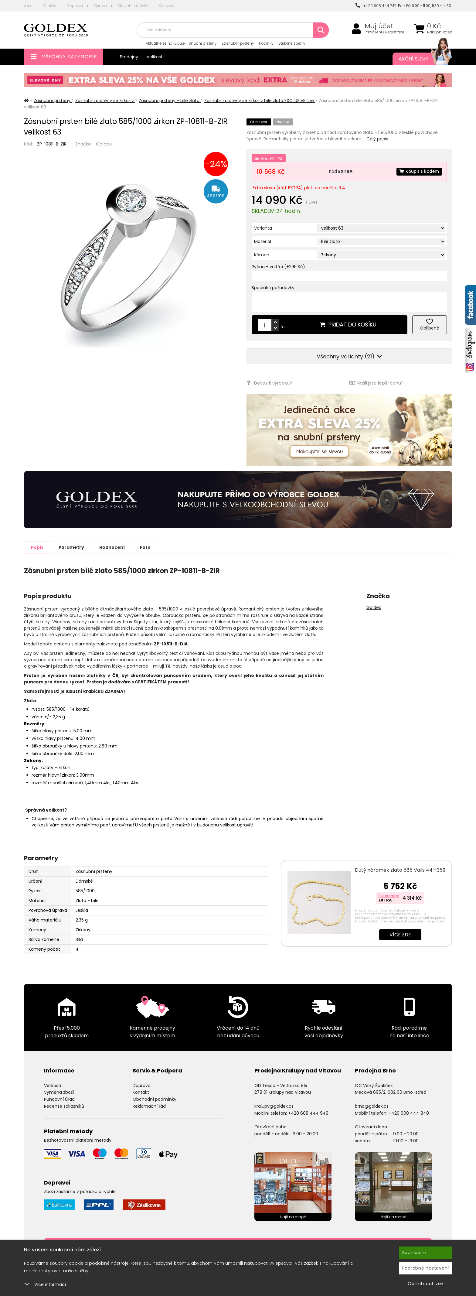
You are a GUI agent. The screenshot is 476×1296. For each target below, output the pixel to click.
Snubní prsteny (203, 43)
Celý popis (377, 139)
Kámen (261, 255)
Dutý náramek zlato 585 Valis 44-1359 (400, 869)
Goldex (104, 144)
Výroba (100, 5)
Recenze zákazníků (64, 1106)
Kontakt (141, 1092)
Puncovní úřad (59, 1099)
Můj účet (379, 26)
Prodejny (129, 57)
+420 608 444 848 (409, 1113)
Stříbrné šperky (291, 43)
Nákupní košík (439, 32)
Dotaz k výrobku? (269, 383)
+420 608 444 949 (308, 1113)
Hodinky (266, 43)
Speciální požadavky (273, 288)
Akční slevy (419, 59)
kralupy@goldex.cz (274, 1106)
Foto (152, 547)
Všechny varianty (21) (349, 356)
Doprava (75, 5)
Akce (28, 5)
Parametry (74, 547)
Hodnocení (117, 547)
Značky (49, 5)
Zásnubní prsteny (238, 43)
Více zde (400, 934)
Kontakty (167, 5)
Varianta (263, 228)
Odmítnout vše (425, 1284)
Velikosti (155, 57)
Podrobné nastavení (425, 1268)
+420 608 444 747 (375, 5)
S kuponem (389, 895)
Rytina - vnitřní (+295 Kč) (278, 267)
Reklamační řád (149, 1106)
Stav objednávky (132, 5)
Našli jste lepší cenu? (376, 383)
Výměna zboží (59, 1092)
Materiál (262, 241)
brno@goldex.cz (372, 1106)
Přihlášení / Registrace (384, 32)
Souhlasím (414, 1253)
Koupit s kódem (418, 171)
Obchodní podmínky (154, 1099)
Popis (38, 547)
